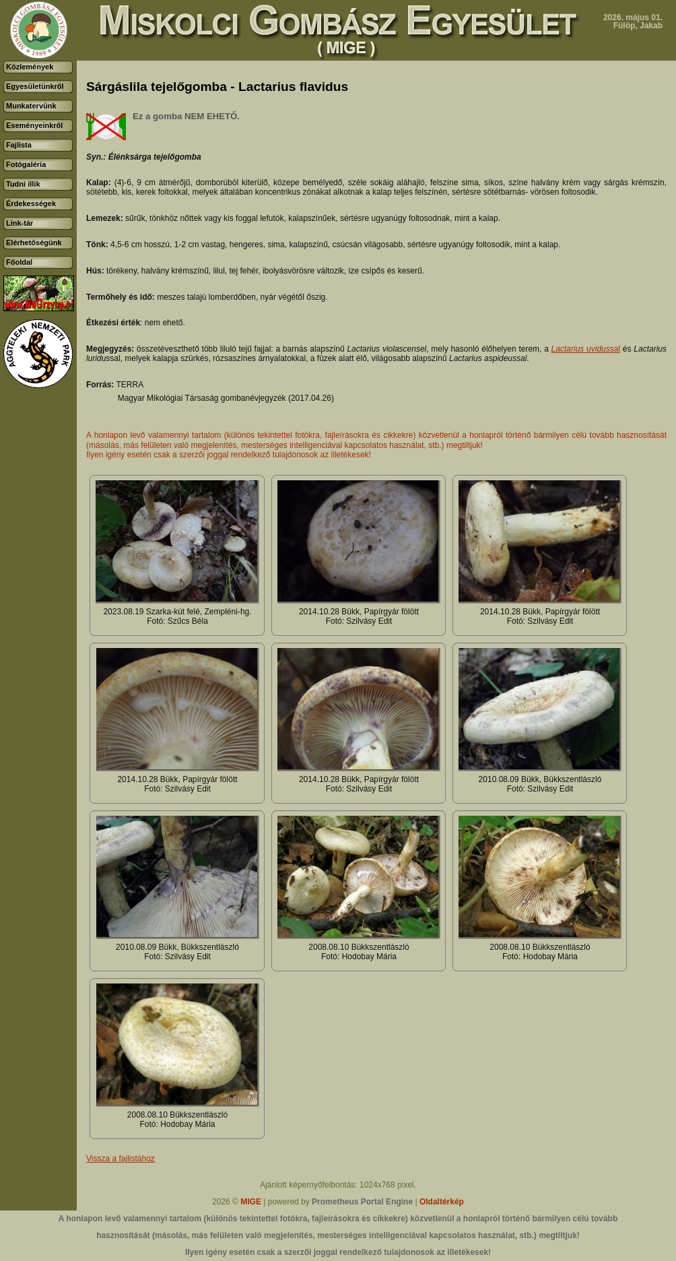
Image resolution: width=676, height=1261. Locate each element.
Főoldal (19, 262)
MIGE (250, 1201)
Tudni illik (23, 184)
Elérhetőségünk (34, 242)
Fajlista (19, 145)
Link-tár (19, 223)
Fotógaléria (26, 164)
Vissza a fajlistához (120, 1158)
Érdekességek (31, 203)
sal (586, 349)
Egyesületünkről (35, 86)
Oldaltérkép (441, 1201)
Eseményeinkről (34, 125)
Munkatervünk (31, 106)
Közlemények (29, 67)
